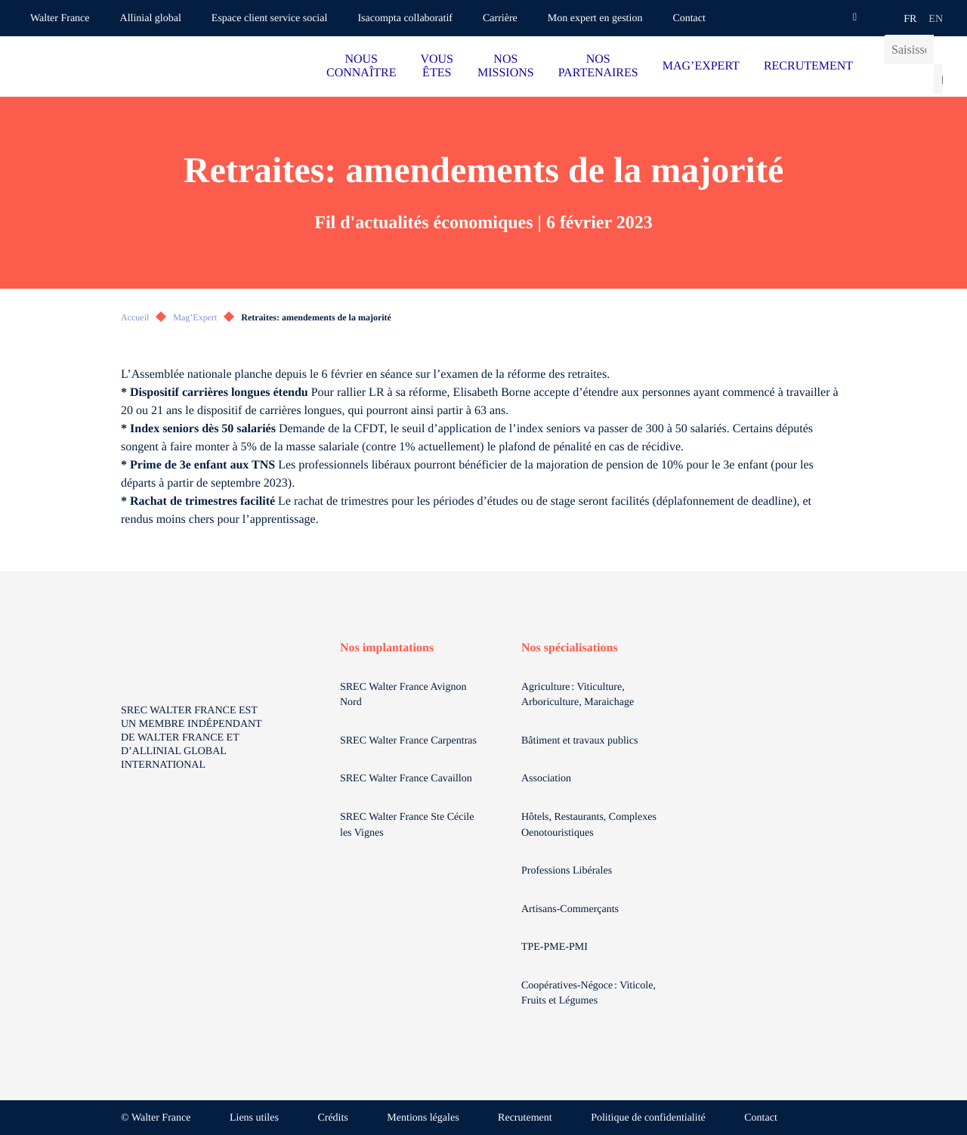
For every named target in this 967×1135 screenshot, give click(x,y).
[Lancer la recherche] (938, 79)
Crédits (332, 1118)
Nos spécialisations (569, 648)
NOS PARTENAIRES (598, 66)
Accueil (135, 317)
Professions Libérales (568, 871)
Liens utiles (254, 1118)
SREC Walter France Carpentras (408, 741)
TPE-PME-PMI (555, 947)
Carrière (500, 18)
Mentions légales (423, 1118)
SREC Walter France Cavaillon (406, 778)
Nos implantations (387, 648)
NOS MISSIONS (505, 66)
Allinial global (150, 18)
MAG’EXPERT (701, 66)
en (935, 19)
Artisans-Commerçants (571, 909)
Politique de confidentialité (648, 1118)
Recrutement (525, 1118)
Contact (689, 18)
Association (546, 778)
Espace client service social (270, 18)
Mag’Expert (195, 317)
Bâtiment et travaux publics (579, 741)
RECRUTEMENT (808, 66)
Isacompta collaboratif (405, 18)
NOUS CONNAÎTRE (361, 66)
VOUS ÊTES (436, 66)
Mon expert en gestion (595, 18)
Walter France (60, 18)
